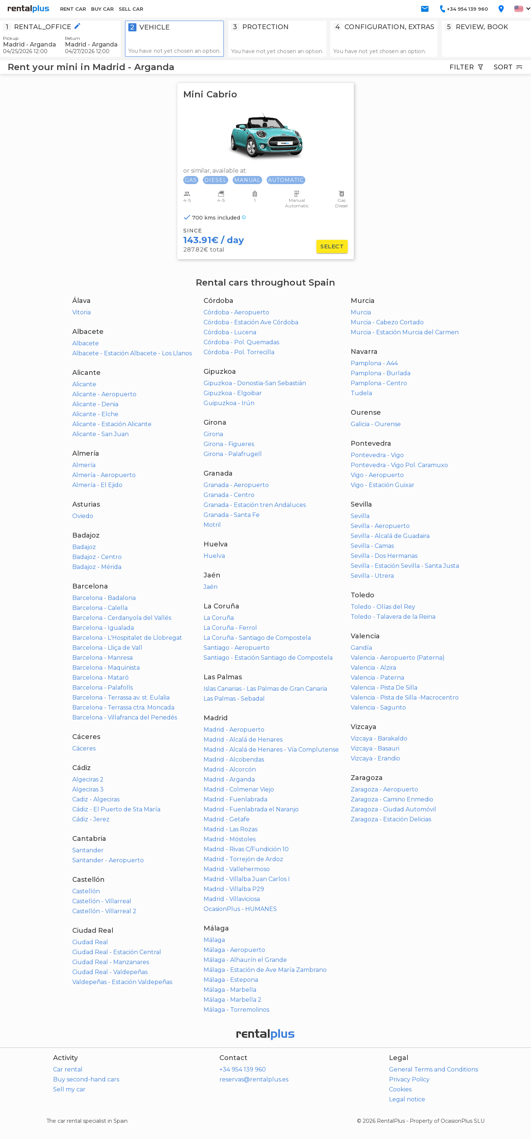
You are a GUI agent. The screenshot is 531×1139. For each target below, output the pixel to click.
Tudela (361, 393)
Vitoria (81, 312)
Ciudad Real (90, 942)
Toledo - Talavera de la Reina (393, 616)
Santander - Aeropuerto (108, 860)
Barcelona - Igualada (103, 627)
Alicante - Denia (95, 404)
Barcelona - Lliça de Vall (107, 647)
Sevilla (360, 516)
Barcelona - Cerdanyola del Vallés (121, 617)
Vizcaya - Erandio (375, 758)
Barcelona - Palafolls (102, 687)
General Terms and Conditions (433, 1069)
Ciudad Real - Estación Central (116, 952)
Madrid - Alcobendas (234, 759)
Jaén (211, 586)
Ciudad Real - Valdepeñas (110, 972)
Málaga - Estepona (231, 979)
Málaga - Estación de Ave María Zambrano (265, 969)
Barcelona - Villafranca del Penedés (124, 717)
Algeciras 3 (88, 789)
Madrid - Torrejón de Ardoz (243, 859)
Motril (212, 524)
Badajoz (84, 546)
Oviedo (82, 516)
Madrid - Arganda (229, 779)
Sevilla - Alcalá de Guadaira (390, 535)
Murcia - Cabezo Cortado (387, 322)
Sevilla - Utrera (372, 575)
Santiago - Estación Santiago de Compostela (268, 657)
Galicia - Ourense (376, 424)
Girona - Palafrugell (233, 454)
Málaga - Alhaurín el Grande (245, 959)
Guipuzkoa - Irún (229, 403)
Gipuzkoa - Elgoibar (233, 393)
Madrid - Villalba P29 (234, 889)
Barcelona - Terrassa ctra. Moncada (123, 707)
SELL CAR (131, 9)
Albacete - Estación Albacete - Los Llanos (132, 353)
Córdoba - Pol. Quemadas (241, 342)
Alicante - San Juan (100, 434)
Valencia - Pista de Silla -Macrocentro (405, 697)
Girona (213, 434)
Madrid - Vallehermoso (237, 869)
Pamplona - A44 (374, 363)
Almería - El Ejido (97, 485)
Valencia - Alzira (373, 667)
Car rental (68, 1069)
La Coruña (219, 617)
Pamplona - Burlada (380, 373)
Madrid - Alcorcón (230, 769)
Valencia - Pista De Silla (384, 687)
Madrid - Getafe (227, 819)
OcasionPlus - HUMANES (240, 908)
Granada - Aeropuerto (236, 485)
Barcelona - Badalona (104, 597)
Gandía (361, 647)
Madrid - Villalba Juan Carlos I (247, 879)
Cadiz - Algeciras (95, 799)
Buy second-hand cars (86, 1079)
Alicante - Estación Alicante (112, 424)
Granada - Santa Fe (232, 514)
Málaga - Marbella (230, 989)
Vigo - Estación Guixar (382, 485)
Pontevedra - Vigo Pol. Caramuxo (399, 465)
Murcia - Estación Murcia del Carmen (405, 332)
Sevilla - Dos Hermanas (384, 555)
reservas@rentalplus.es (253, 1079)
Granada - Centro (229, 494)
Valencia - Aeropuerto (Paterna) (398, 657)
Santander (88, 850)
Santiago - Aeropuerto (237, 647)
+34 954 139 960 (242, 1069)
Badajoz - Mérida (96, 566)
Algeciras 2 (88, 779)
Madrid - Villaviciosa (232, 898)
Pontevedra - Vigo (377, 455)
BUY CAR (102, 9)
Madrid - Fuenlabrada (235, 799)
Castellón (86, 891)
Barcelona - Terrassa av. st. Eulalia (121, 697)
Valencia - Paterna (377, 677)
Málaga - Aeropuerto (234, 949)
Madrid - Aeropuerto (234, 729)
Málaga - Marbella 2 (232, 999)
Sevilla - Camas (372, 545)
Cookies (400, 1089)
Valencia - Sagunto (378, 707)
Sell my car (69, 1089)
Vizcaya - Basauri (375, 748)
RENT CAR (73, 9)
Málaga (214, 939)
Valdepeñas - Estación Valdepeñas (122, 982)
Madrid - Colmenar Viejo (239, 789)
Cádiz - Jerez (91, 819)
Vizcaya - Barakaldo (379, 738)
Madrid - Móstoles (230, 839)
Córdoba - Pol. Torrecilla (239, 352)
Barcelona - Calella (100, 607)
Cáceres (84, 748)
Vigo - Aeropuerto (377, 475)
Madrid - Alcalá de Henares (243, 739)
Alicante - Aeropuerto (104, 394)
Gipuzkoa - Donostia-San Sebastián (255, 383)
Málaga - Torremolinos (236, 1009)
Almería (84, 465)
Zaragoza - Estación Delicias (391, 819)
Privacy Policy (409, 1079)
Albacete (85, 343)
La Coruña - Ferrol (230, 627)
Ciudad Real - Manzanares (110, 962)
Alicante (84, 384)
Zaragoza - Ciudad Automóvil (393, 809)
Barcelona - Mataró (100, 677)
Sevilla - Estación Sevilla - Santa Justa (405, 565)
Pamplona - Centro (379, 383)
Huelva (214, 555)
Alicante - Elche (95, 414)
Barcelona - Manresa (102, 657)
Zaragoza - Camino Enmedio (392, 799)
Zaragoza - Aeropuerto (384, 789)
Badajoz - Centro (97, 556)
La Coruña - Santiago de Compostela (257, 637)
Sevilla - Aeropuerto (380, 525)
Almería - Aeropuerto (104, 475)
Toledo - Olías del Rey (383, 606)
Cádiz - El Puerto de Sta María (116, 809)
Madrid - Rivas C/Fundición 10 (246, 849)
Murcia (361, 312)
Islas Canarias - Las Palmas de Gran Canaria (265, 688)
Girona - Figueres (229, 444)
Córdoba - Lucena (230, 332)
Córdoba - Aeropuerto (236, 312)
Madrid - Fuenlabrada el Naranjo (251, 809)
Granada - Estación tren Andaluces (255, 504)
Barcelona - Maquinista (106, 667)
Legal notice (407, 1099)
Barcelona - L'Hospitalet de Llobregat (127, 637)
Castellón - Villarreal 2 (104, 911)
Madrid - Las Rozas (230, 829)
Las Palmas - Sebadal (234, 698)
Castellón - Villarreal (101, 901)
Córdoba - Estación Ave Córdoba (251, 322)
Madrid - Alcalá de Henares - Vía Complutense (271, 749)
